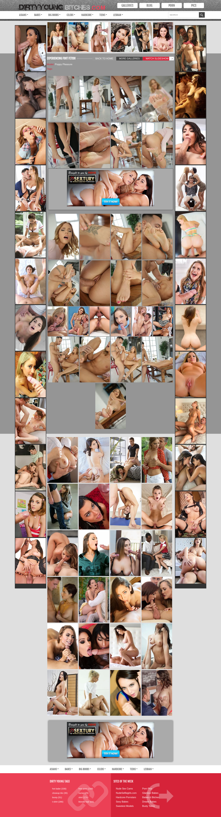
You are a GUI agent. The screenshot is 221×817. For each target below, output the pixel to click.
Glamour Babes (150, 793)
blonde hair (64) (86, 801)
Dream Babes (149, 801)
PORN (171, 5)
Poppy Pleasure (63, 64)
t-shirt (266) (57, 801)
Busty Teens (148, 806)
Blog (149, 5)
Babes (37, 15)
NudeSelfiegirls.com (126, 793)
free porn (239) (86, 788)
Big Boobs (53, 15)
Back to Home (104, 58)
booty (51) (57, 797)
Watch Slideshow (157, 58)
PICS (193, 5)
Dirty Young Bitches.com (63, 6)
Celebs (70, 15)
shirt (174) (83, 797)
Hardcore (86, 15)
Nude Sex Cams (124, 788)
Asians (22, 15)
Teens (102, 15)
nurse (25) (83, 793)
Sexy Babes (122, 801)
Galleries (127, 5)
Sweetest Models (125, 806)
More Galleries (129, 58)
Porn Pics (147, 788)
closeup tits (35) (60, 793)
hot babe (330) (59, 788)
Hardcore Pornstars (126, 797)
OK (202, 15)
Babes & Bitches (150, 797)
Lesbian (117, 15)
